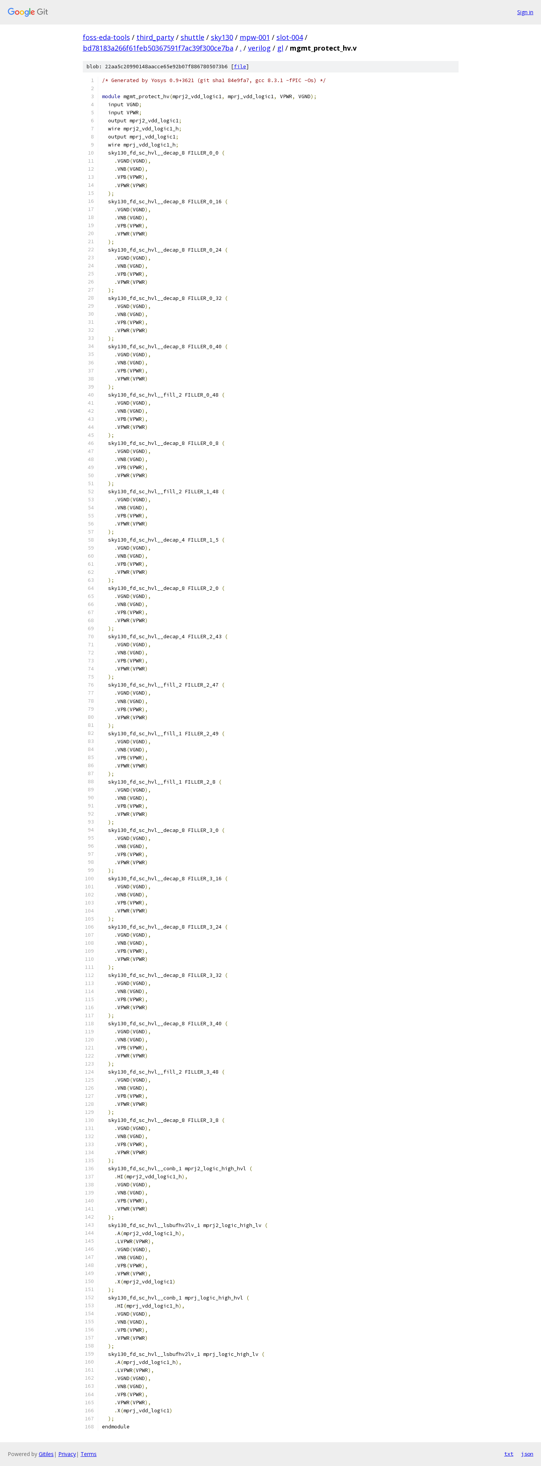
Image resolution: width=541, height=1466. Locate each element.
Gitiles (46, 1454)
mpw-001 (255, 37)
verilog (259, 48)
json (527, 1453)
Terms (89, 1454)
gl (280, 48)
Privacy (67, 1454)
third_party (155, 37)
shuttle (192, 37)
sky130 (222, 37)
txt (508, 1453)
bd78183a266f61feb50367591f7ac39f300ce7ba (158, 48)
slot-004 (289, 37)
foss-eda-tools (106, 37)
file (240, 66)
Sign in (525, 12)
